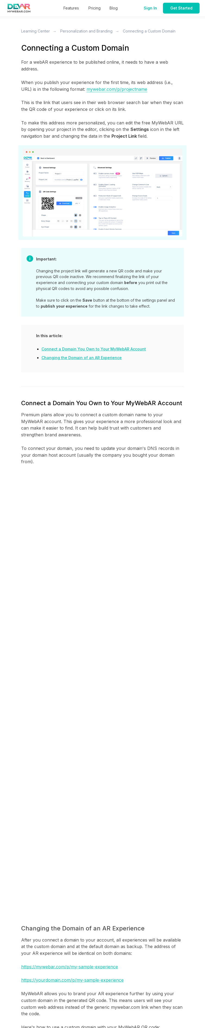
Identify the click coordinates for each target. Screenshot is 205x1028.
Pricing (94, 8)
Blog (114, 8)
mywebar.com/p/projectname (117, 89)
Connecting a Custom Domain (149, 31)
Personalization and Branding (86, 31)
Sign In (150, 8)
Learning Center (35, 31)
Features (71, 8)
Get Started (181, 8)
